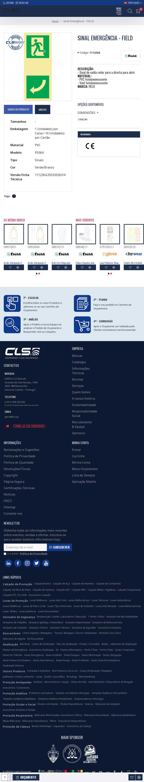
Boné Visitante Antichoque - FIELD (14, 263)
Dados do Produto (18, 109)
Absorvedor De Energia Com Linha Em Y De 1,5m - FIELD (62, 263)
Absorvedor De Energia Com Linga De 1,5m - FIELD (38, 263)
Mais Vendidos (85, 220)
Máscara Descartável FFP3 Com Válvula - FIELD (110, 263)
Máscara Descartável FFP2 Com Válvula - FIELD (134, 263)
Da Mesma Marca (14, 220)
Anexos (42, 109)
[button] (37, 273)
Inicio (55, 21)
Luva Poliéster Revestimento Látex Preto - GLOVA (86, 263)
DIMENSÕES (87, 113)
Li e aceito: (26, 553)
